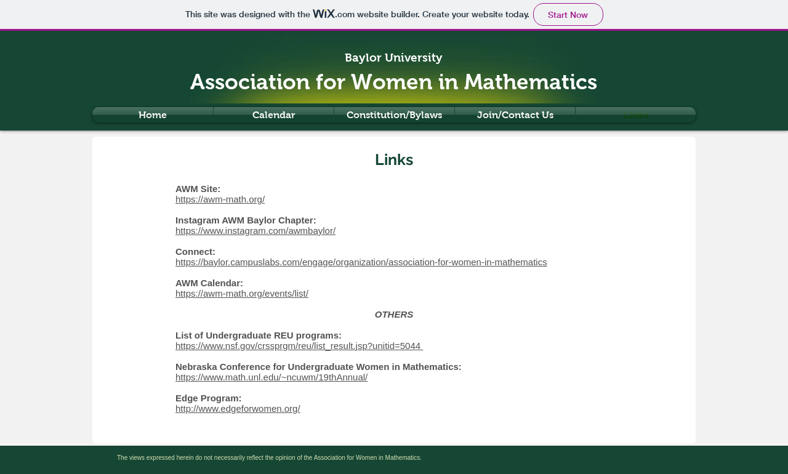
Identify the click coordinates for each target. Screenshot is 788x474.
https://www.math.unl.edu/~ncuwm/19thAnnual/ (271, 377)
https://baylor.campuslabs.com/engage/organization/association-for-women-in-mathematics (361, 262)
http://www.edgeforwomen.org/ (237, 408)
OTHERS (394, 314)
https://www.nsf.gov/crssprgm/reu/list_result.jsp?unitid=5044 (299, 345)
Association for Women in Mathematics (393, 82)
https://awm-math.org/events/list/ (241, 293)
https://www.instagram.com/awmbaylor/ (255, 230)
